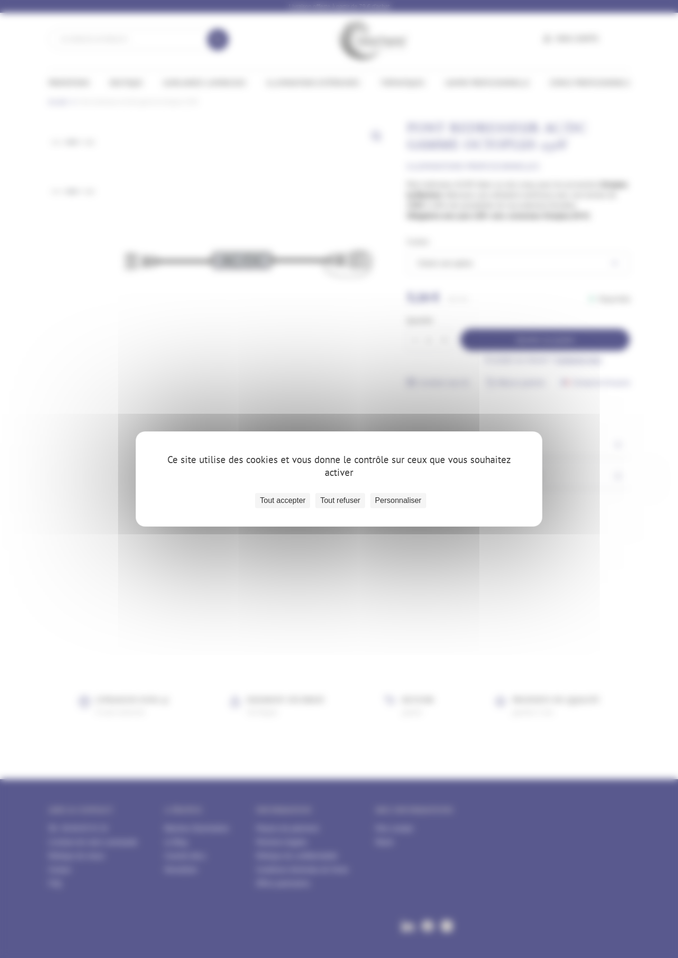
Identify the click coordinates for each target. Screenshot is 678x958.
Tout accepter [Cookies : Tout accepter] (282, 500)
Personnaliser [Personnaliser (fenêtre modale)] (398, 500)
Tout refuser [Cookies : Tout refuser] (340, 500)
